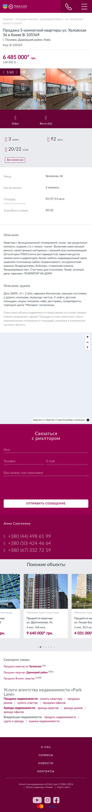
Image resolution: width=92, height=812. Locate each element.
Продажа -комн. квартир (19, 678)
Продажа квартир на (22, 666)
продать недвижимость (60, 717)
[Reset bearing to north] (87, 347)
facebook (56, 800)
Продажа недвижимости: (21, 698)
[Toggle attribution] (88, 420)
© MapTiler (49, 420)
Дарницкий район (51, 19)
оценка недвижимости (44, 721)
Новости (46, 763)
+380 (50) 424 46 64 (29, 543)
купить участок (27, 702)
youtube (37, 800)
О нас (46, 747)
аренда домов (73, 708)
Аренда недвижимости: (19, 708)
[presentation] (31, 488)
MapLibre (37, 420)
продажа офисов (54, 702)
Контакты (46, 771)
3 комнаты (52, 187)
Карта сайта (63, 787)
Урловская (52, 176)
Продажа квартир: (26, 672)
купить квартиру (51, 698)
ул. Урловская (74, 19)
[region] (46, 378)
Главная (8, 19)
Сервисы (46, 755)
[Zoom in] (87, 337)
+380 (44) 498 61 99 (29, 536)
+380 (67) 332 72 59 (29, 550)
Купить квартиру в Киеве (39, 787)
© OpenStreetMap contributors (70, 420)
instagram (47, 800)
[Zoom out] (87, 342)
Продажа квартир (26, 19)
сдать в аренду (14, 721)
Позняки (11, 39)
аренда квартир (48, 708)
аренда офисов (14, 712)
